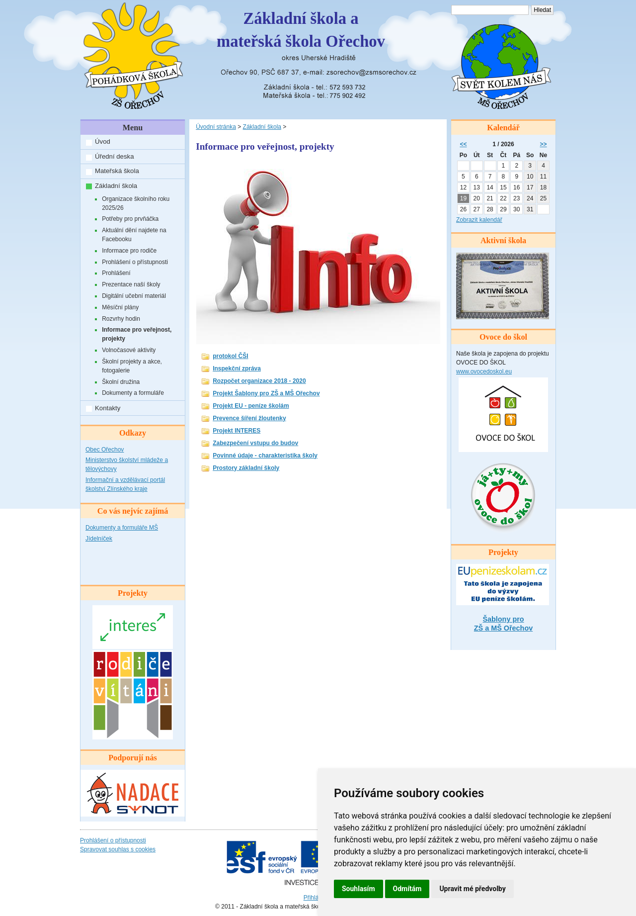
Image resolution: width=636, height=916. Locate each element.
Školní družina (121, 381)
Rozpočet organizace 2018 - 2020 (259, 380)
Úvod (102, 141)
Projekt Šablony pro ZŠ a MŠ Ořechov (266, 393)
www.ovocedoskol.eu (484, 371)
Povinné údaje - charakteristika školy (265, 455)
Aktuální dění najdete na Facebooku (134, 235)
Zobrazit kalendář (479, 219)
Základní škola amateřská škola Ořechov (301, 29)
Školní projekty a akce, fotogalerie (132, 366)
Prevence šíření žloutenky (249, 418)
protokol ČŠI (230, 356)
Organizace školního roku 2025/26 (135, 203)
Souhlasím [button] (358, 889)
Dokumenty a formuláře (133, 392)
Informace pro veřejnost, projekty (136, 334)
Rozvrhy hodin (121, 318)
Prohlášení (116, 273)
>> (543, 144)
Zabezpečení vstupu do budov (255, 443)
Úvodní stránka (216, 126)
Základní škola (116, 185)
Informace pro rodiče (129, 250)
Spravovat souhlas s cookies (118, 849)
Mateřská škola (117, 171)
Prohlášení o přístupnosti (135, 262)
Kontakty (107, 408)
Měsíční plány (120, 307)
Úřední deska (114, 156)
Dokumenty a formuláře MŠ (121, 527)
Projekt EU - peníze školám (251, 405)
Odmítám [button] (407, 889)
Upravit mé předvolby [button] (472, 889)
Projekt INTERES (236, 430)
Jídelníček (98, 538)
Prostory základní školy (246, 467)
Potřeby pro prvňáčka (130, 218)
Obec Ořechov (104, 449)
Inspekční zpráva (237, 368)
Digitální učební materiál (134, 295)
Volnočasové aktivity (129, 350)
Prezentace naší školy (131, 284)
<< (463, 144)
